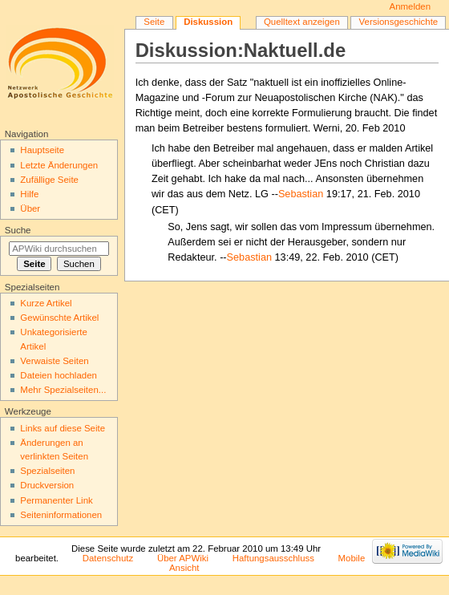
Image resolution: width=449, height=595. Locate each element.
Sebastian (300, 194)
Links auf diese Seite (62, 428)
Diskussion (208, 21)
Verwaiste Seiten (54, 361)
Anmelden (410, 6)
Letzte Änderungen (59, 165)
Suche (18, 230)
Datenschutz (108, 558)
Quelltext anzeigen (302, 21)
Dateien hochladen (58, 375)
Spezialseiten (47, 471)
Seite (154, 21)
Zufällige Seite (49, 179)
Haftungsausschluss (273, 558)
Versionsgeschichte (399, 21)
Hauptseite (42, 150)
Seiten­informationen (61, 515)
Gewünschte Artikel (59, 317)
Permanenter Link (56, 500)
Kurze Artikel (45, 303)
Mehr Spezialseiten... (63, 390)
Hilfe (29, 194)
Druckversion (47, 485)
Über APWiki (182, 558)
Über (30, 208)
